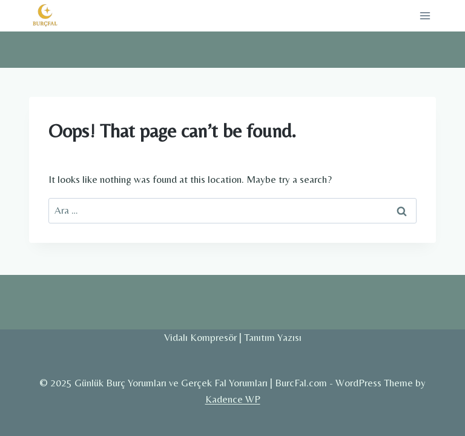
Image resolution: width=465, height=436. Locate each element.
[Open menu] (425, 15)
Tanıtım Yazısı (273, 337)
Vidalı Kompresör (200, 337)
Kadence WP (232, 399)
